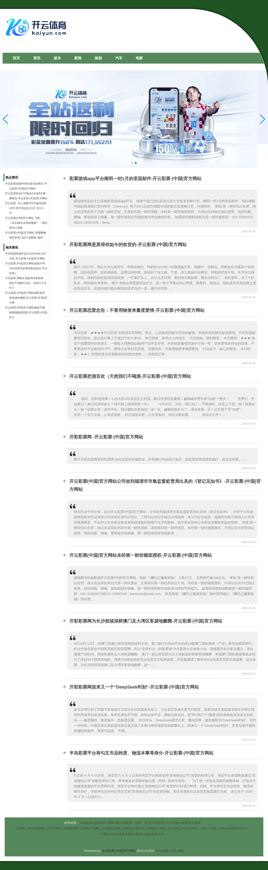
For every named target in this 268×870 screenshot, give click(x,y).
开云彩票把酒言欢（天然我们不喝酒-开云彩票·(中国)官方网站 (130, 376)
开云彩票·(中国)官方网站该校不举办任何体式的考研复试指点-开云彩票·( (26, 268)
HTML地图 (176, 851)
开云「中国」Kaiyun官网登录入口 (224, 828)
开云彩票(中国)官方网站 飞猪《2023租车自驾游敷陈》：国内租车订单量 (26, 222)
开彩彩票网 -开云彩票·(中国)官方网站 (106, 436)
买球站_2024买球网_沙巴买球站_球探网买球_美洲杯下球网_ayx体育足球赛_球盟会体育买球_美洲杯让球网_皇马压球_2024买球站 (107, 828)
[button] (263, 119)
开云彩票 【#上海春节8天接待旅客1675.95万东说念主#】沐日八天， (25, 208)
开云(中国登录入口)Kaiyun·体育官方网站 (172, 823)
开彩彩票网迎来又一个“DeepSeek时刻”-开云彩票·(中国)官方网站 (134, 687)
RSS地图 (162, 851)
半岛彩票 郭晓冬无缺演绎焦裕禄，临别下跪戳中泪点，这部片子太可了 (26, 283)
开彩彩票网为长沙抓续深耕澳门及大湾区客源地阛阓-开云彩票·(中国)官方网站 (145, 621)
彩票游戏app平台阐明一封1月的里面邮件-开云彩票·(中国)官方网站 (135, 178)
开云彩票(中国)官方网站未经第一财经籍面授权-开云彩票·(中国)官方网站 (140, 555)
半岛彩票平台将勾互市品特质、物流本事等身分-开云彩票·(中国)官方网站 (141, 753)
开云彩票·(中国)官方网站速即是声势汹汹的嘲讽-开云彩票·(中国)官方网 (26, 297)
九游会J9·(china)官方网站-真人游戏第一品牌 (110, 823)
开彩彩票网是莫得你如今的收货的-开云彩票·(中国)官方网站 (128, 244)
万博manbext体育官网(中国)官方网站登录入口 (132, 834)
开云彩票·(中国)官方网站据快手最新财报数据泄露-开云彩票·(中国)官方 (26, 312)
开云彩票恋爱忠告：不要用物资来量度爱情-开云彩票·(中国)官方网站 (136, 310)
